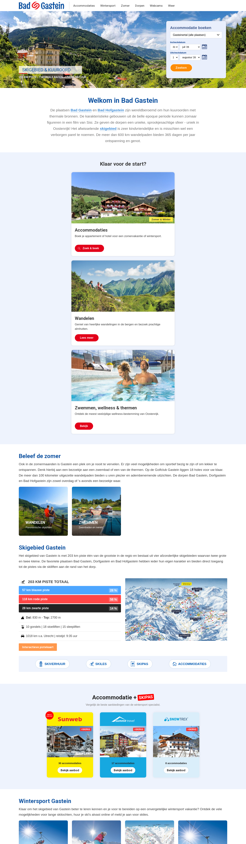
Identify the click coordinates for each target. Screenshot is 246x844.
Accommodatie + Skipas (38, 782)
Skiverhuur (51, 478)
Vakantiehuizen (32, 788)
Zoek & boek (38, 240)
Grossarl (115, 795)
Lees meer (105, 240)
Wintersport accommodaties (41, 775)
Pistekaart (80, 788)
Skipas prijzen (83, 775)
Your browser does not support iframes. (196, 49)
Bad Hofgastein (111, 110)
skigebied (108, 128)
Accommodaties (84, 5)
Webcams (156, 5)
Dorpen (139, 5)
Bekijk (173, 240)
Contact (79, 837)
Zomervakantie (32, 795)
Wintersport (107, 5)
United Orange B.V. (35, 837)
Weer (171, 5)
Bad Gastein (81, 110)
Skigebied (80, 782)
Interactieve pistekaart (37, 461)
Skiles (98, 478)
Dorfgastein (117, 788)
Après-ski (80, 808)
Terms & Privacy (60, 837)
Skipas (139, 478)
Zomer (125, 5)
